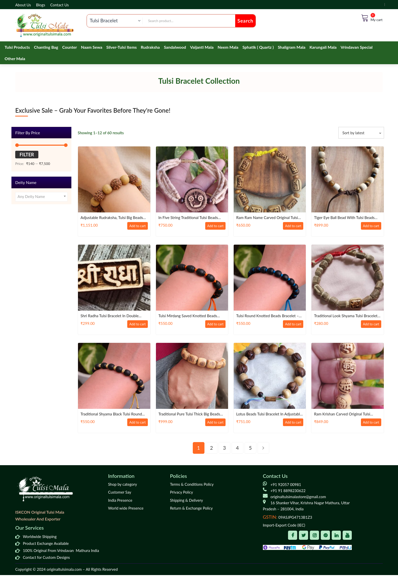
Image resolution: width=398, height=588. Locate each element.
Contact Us (59, 5)
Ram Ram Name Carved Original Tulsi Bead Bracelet (269, 218)
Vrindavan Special (357, 47)
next (263, 448)
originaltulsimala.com (64, 569)
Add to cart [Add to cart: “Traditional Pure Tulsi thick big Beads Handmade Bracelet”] (212, 423)
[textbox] (41, 196)
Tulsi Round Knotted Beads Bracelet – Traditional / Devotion (269, 316)
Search (245, 21)
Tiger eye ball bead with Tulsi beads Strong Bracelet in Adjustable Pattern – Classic (347, 218)
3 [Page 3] (224, 448)
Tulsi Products (17, 47)
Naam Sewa (91, 47)
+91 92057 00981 (285, 484)
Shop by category (122, 484)
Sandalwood (175, 47)
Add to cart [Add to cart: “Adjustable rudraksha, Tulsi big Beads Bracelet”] (135, 226)
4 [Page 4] (237, 448)
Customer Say (119, 492)
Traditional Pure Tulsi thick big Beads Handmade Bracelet (191, 414)
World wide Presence (126, 508)
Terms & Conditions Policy (192, 484)
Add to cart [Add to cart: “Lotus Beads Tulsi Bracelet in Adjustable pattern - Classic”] (290, 423)
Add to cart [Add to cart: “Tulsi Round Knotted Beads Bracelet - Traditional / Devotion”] (290, 324)
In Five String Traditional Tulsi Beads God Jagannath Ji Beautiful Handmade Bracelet (190, 218)
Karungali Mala (323, 47)
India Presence (120, 500)
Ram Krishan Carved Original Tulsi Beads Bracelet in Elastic (344, 414)
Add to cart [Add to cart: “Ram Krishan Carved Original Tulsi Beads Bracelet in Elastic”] (368, 423)
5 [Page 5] (250, 448)
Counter (69, 47)
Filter (27, 154)
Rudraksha (150, 47)
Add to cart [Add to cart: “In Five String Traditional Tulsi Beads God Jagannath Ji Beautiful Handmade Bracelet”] (212, 226)
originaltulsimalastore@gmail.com (298, 496)
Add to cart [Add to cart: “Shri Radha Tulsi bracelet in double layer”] (135, 324)
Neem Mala (228, 47)
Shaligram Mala (292, 47)
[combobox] (41, 196)
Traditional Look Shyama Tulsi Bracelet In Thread (340, 316)
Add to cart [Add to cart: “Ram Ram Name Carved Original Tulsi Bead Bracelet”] (290, 226)
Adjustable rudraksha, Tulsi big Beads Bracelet (114, 218)
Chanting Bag (46, 47)
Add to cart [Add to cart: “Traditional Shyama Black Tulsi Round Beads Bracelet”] (135, 423)
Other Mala (15, 58)
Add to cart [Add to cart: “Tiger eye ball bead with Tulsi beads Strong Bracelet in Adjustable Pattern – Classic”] (368, 226)
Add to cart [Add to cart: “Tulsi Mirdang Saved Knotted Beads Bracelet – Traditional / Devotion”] (212, 324)
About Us (23, 5)
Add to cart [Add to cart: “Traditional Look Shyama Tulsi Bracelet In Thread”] (368, 324)
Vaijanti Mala (202, 47)
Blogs (40, 5)
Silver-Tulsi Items (121, 47)
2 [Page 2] (211, 448)
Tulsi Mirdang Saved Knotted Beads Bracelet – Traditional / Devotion (189, 316)
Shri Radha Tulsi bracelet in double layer (112, 316)
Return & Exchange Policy (191, 508)
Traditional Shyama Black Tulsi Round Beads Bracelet (113, 414)
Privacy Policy (181, 492)
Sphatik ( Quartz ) (258, 47)
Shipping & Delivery (186, 500)
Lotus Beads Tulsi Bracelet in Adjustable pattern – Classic (261, 414)
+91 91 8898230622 (288, 490)
